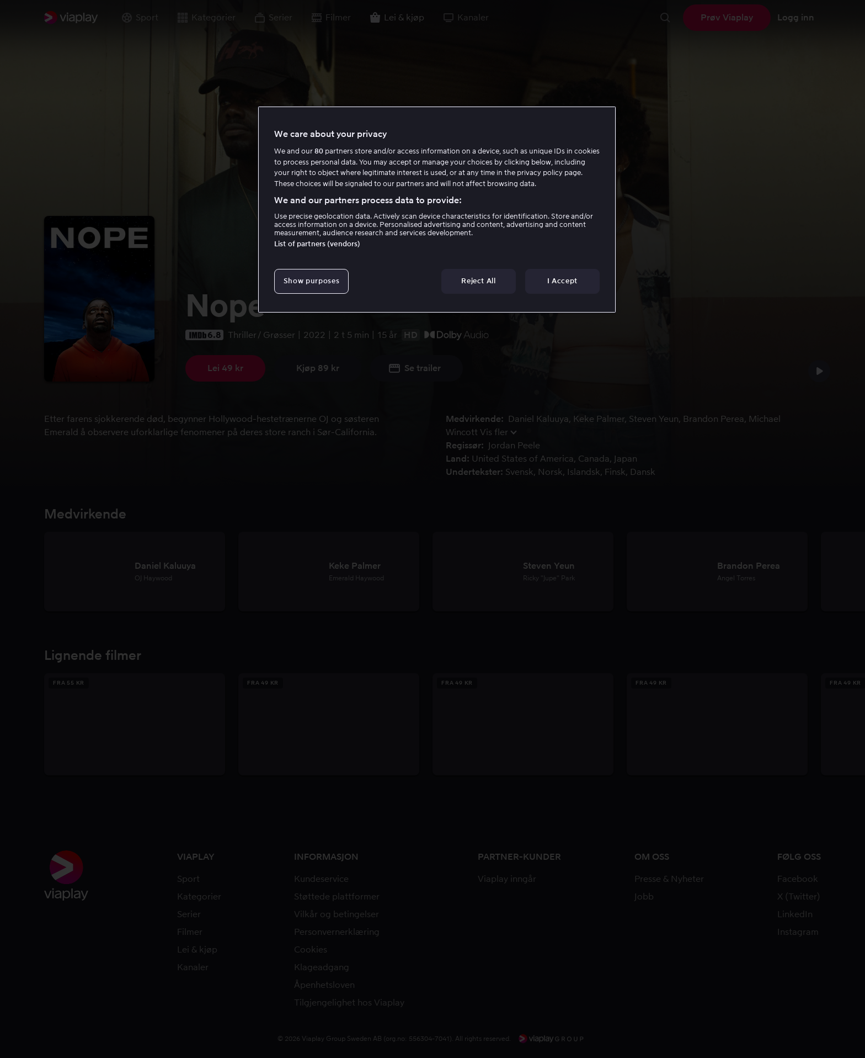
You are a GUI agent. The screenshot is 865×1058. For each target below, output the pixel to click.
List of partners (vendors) (317, 244)
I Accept (562, 281)
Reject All (478, 281)
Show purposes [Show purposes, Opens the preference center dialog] (311, 281)
